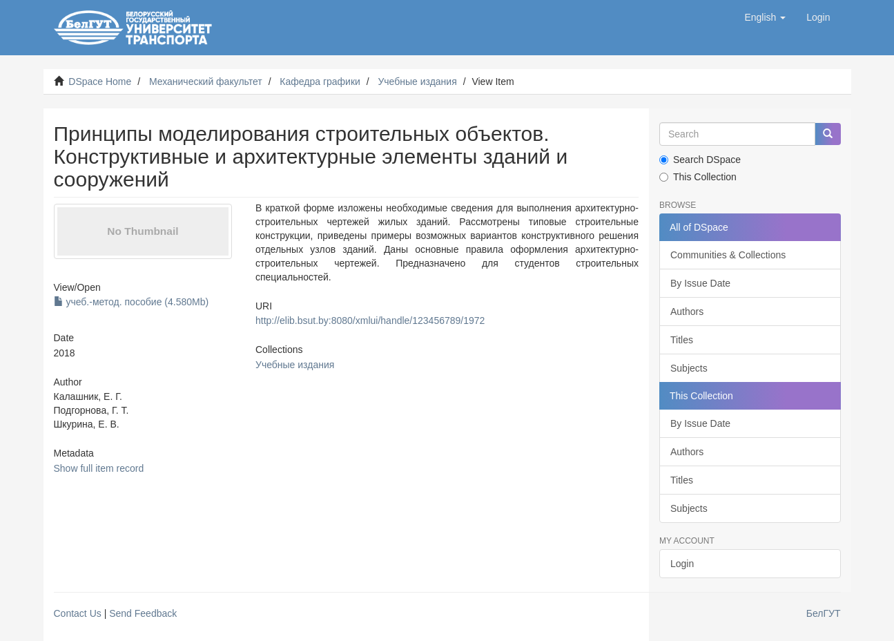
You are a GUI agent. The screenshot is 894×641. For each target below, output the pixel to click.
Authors (686, 311)
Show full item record (99, 468)
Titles (681, 339)
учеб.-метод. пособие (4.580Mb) (131, 301)
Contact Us (77, 613)
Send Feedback (143, 613)
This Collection (698, 176)
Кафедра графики (320, 81)
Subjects (689, 368)
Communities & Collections (728, 254)
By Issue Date (700, 283)
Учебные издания (417, 81)
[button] (765, 17)
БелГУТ (823, 613)
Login (682, 563)
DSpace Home (99, 81)
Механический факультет (205, 81)
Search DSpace (700, 159)
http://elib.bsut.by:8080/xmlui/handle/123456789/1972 (370, 320)
